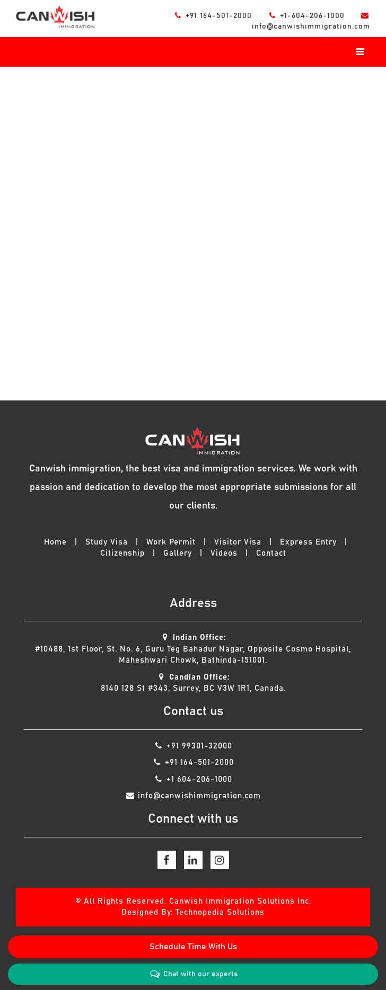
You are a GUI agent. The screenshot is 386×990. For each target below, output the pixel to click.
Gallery (177, 553)
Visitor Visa (237, 542)
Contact (271, 553)
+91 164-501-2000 (214, 16)
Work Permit (171, 542)
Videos (224, 553)
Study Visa (106, 542)
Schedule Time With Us (193, 946)
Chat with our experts (193, 974)
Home (55, 542)
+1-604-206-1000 (307, 16)
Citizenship (122, 553)
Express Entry (308, 542)
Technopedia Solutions (220, 912)
